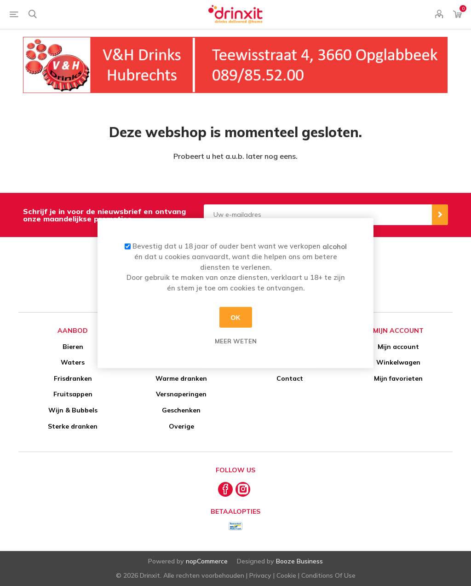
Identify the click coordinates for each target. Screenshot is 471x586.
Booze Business (299, 561)
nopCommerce (207, 561)
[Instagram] (243, 489)
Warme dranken (181, 378)
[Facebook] (225, 489)
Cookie (286, 575)
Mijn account (398, 346)
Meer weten (236, 341)
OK (236, 317)
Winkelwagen (398, 362)
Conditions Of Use (328, 575)
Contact (289, 378)
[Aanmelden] (318, 214)
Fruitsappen (72, 394)
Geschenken (181, 410)
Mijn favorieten (398, 378)
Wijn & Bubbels (73, 410)
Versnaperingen (181, 394)
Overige (181, 426)
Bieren (73, 346)
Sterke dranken (73, 426)
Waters (73, 362)
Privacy (260, 575)
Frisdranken (73, 378)
